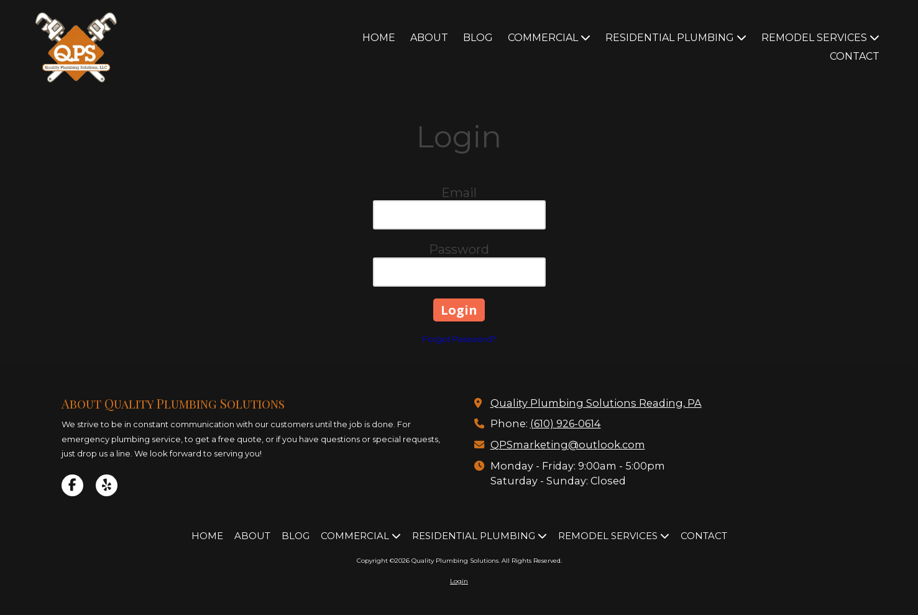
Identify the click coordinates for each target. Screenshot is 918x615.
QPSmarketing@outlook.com (567, 444)
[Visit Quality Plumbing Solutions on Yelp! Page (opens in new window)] (106, 485)
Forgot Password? (459, 339)
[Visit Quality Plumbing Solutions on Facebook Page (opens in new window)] (72, 485)
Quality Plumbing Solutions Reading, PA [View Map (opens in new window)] (596, 403)
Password (459, 249)
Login (459, 581)
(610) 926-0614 (565, 423)
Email (459, 192)
